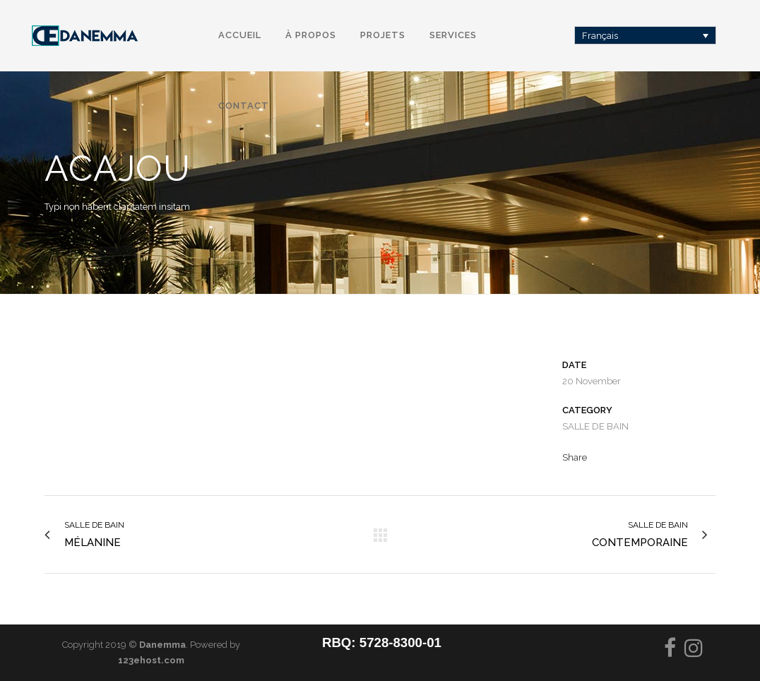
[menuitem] (645, 35)
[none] (645, 35)
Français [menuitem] (600, 35)
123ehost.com (151, 660)
